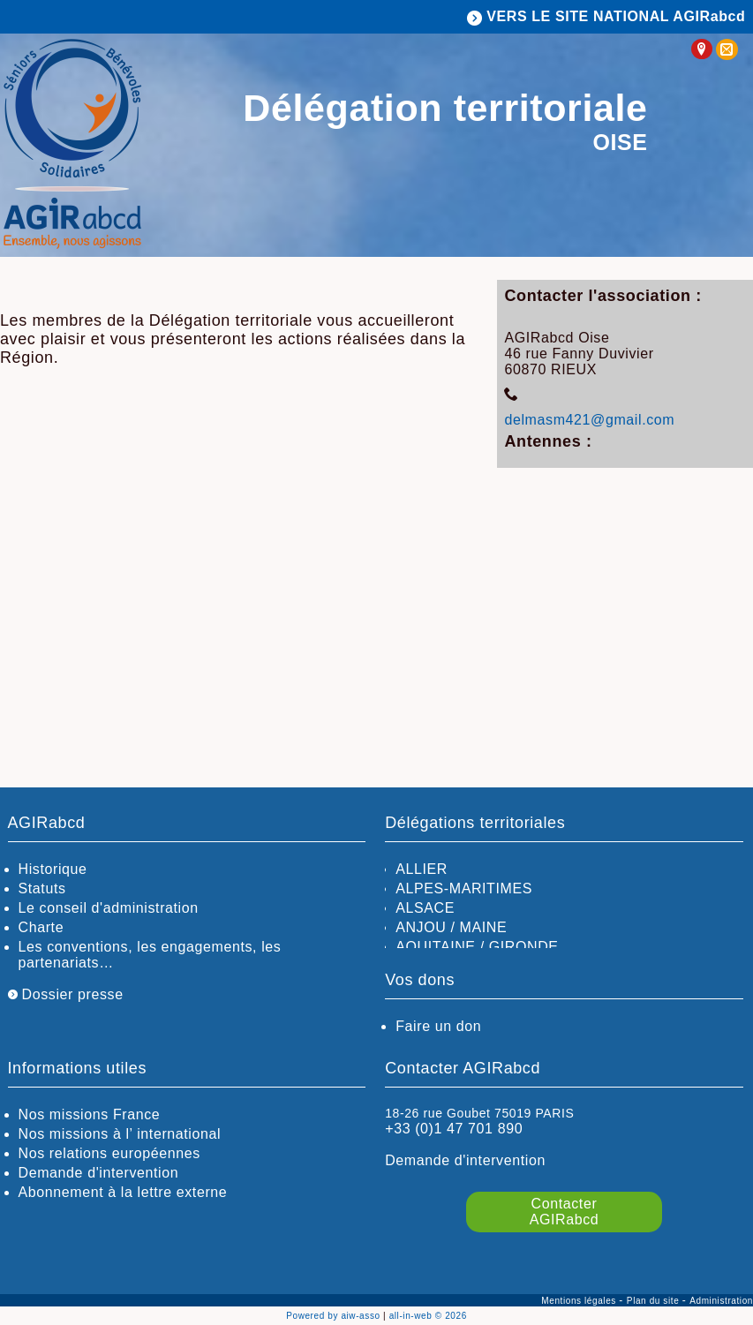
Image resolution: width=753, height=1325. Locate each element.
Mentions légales (580, 1301)
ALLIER (421, 869)
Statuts (42, 888)
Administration (721, 1301)
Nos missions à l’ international (120, 1133)
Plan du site (654, 1301)
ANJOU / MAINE (451, 927)
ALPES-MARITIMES (463, 888)
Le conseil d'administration (109, 907)
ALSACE (425, 907)
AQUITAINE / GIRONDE (476, 946)
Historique (53, 869)
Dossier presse (66, 994)
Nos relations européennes (109, 1153)
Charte (41, 927)
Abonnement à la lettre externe (123, 1192)
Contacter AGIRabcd (564, 1211)
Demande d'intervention (99, 1172)
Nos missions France (90, 1114)
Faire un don (438, 1026)
